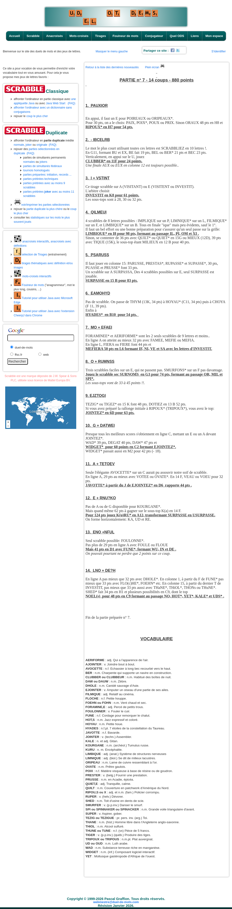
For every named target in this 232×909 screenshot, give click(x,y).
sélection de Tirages (30, 254)
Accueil (14, 36)
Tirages (100, 36)
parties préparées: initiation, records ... (47, 174)
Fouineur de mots (125, 36)
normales (29, 162)
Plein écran (155, 67)
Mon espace (214, 36)
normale (19, 144)
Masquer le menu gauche (112, 51)
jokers (43, 162)
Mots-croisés (78, 36)
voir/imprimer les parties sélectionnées (42, 204)
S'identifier (218, 51)
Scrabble (33, 36)
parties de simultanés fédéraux (42, 166)
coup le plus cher (37, 116)
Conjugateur (154, 36)
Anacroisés (54, 36)
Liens (195, 36)
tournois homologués (36, 170)
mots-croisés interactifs (32, 276)
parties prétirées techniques (40, 179)
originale (41, 144)
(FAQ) (71, 103)
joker (29, 144)
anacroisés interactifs (31, 241)
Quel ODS (177, 36)
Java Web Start (55, 103)
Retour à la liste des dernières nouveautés (112, 67)
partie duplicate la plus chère (44, 209)
